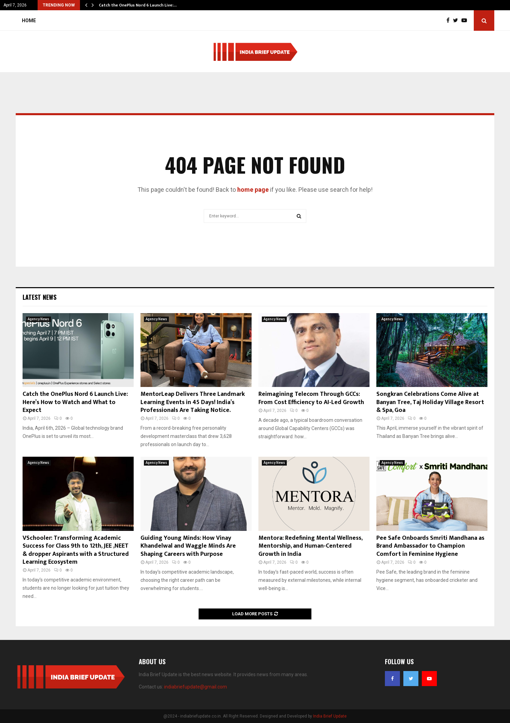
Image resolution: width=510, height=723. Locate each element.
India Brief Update (330, 716)
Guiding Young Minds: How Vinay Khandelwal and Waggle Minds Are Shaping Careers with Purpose (188, 546)
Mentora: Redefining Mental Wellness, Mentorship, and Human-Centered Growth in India (310, 546)
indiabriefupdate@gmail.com (195, 686)
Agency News (38, 319)
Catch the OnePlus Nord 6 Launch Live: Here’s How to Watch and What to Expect (75, 402)
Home (29, 20)
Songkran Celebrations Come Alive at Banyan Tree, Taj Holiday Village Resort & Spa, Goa (430, 402)
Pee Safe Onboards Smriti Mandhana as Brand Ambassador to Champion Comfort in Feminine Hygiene (430, 546)
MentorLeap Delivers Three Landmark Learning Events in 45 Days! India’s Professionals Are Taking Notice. (192, 402)
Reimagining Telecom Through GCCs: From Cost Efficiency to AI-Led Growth (311, 398)
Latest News (39, 297)
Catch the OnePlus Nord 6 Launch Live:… (138, 5)
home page (253, 189)
